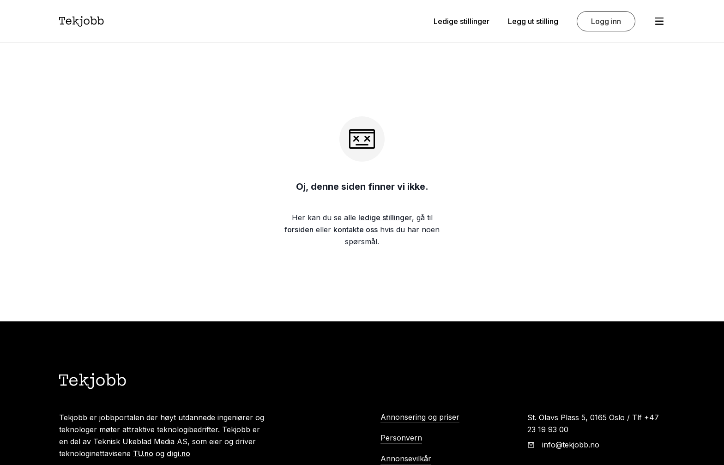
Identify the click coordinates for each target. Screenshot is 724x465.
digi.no (178, 453)
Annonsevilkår (405, 458)
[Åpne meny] (659, 21)
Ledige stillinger (461, 21)
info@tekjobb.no (570, 444)
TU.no (143, 453)
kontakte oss (355, 229)
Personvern (401, 437)
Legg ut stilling (533, 21)
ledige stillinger (385, 217)
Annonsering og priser (419, 417)
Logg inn (606, 21)
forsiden (299, 229)
